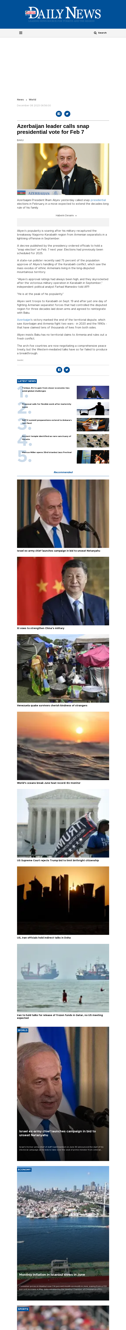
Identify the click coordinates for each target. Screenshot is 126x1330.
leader (20, 360)
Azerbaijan (24, 320)
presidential (98, 200)
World (32, 100)
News (20, 100)
